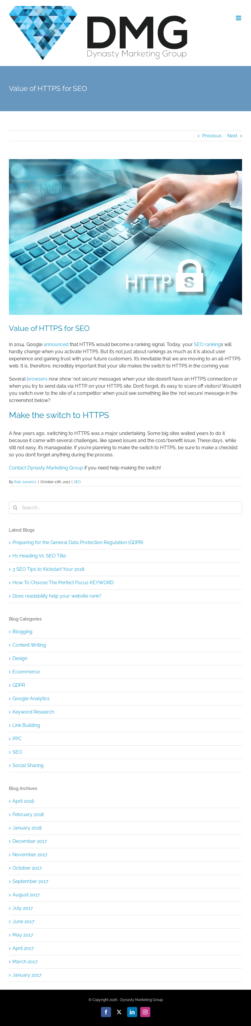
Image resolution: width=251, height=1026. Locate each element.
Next (232, 136)
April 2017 (23, 948)
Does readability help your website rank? (56, 596)
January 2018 (27, 828)
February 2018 (28, 814)
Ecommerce (26, 672)
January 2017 (27, 975)
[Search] (15, 507)
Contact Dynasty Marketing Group (46, 468)
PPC (17, 738)
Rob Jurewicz (25, 482)
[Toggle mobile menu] (239, 18)
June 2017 (23, 921)
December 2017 (29, 841)
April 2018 (23, 801)
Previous (212, 136)
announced (56, 344)
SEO (77, 482)
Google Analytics (31, 698)
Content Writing (29, 645)
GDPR (18, 685)
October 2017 (27, 868)
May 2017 (22, 935)
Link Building (26, 725)
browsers (37, 379)
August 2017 (26, 895)
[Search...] (125, 507)
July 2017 (22, 908)
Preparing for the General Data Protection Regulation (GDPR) (77, 542)
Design (19, 658)
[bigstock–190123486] (125, 237)
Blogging (22, 631)
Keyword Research (33, 712)
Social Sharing (28, 765)
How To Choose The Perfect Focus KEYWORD (62, 582)
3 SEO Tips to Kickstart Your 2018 (48, 569)
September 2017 (30, 881)
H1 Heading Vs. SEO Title (39, 556)
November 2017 (30, 854)
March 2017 (25, 961)
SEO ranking (207, 344)
